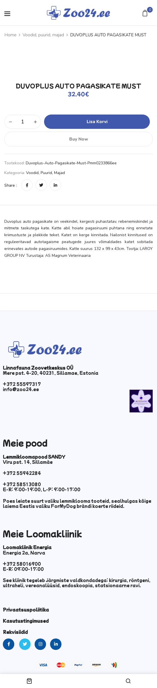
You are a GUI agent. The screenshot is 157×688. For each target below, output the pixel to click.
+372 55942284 (22, 473)
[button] (146, 13)
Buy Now (78, 139)
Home (10, 35)
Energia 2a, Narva (24, 552)
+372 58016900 (22, 564)
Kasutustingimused (26, 621)
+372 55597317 (22, 384)
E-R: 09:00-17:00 (23, 569)
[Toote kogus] (23, 121)
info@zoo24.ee (21, 389)
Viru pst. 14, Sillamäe (28, 462)
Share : (10, 185)
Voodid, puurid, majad (43, 35)
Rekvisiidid (15, 632)
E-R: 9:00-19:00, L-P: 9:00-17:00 (41, 489)
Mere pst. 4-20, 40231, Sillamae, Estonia (50, 373)
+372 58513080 (22, 484)
